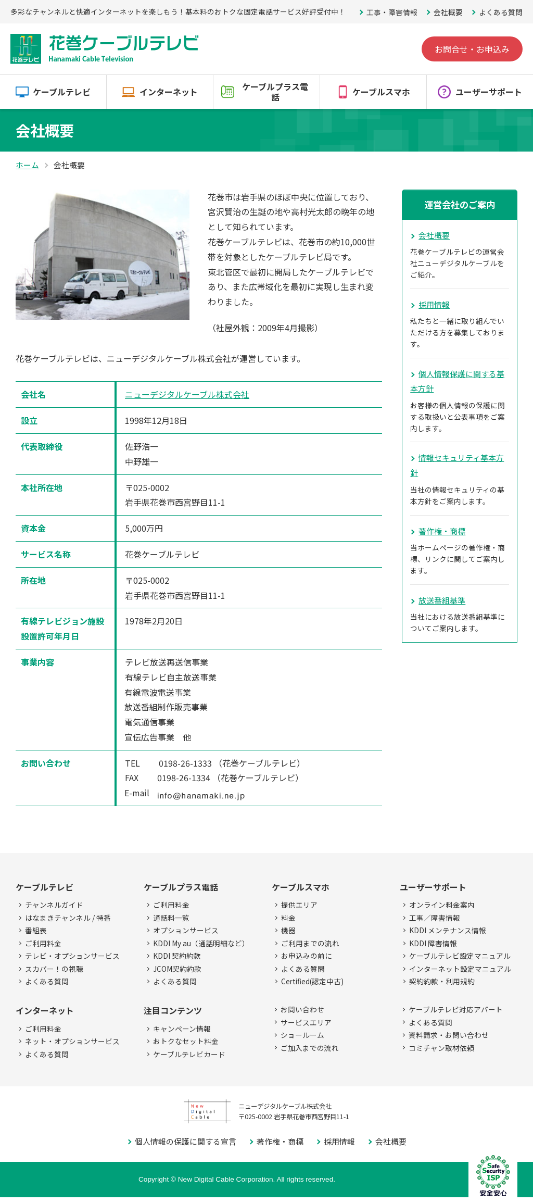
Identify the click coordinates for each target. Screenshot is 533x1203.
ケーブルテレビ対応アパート (456, 1009)
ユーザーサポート (488, 91)
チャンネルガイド (54, 904)
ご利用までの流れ (310, 943)
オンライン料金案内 (442, 904)
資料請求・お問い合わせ (449, 1035)
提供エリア (299, 904)
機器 (288, 930)
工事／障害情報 (434, 917)
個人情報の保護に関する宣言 (185, 1141)
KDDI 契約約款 (177, 955)
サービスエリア (306, 1022)
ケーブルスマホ (381, 91)
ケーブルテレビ (62, 91)
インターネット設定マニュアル (460, 968)
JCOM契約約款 (177, 968)
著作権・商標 (441, 530)
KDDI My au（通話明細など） (201, 943)
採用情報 (434, 304)
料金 (288, 917)
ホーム (27, 164)
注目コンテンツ (173, 1010)
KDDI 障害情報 (433, 943)
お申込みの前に (306, 955)
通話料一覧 (171, 917)
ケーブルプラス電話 (275, 92)
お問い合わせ (302, 1009)
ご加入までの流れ (310, 1048)
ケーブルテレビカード (189, 1054)
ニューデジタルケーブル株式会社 (187, 394)
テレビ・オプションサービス (72, 955)
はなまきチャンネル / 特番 (68, 917)
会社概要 (448, 12)
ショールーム (302, 1035)
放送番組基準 (441, 600)
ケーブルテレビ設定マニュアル (460, 955)
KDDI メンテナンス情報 (447, 930)
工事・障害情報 (391, 12)
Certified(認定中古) (312, 981)
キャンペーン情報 (182, 1028)
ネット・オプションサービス (72, 1041)
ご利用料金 (43, 943)
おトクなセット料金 (186, 1041)
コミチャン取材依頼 (441, 1048)
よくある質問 (501, 12)
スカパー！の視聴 (54, 968)
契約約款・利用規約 (442, 981)
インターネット (168, 91)
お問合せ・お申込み (472, 49)
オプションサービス (186, 930)
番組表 (36, 930)
